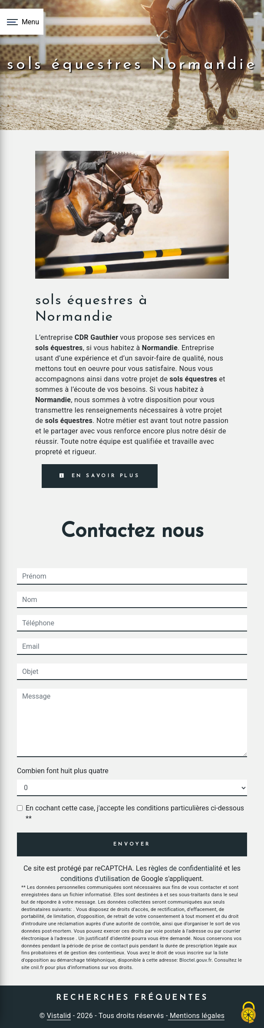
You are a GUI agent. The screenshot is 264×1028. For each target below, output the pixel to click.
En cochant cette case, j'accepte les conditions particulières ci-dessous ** (135, 813)
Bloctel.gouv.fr (195, 960)
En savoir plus (99, 475)
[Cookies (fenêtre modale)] (249, 1013)
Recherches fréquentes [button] (132, 998)
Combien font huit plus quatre (63, 771)
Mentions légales (196, 1016)
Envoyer (132, 844)
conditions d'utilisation (95, 879)
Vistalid (59, 1016)
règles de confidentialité (185, 868)
